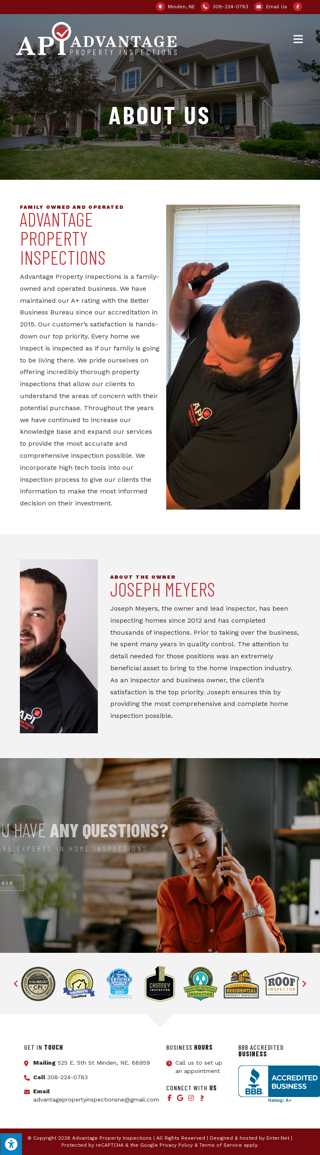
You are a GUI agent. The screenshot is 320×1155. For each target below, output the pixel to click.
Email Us (276, 7)
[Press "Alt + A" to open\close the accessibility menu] (11, 1144)
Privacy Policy (176, 1145)
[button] (16, 984)
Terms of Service (220, 1145)
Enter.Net (278, 1138)
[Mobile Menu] (298, 38)
